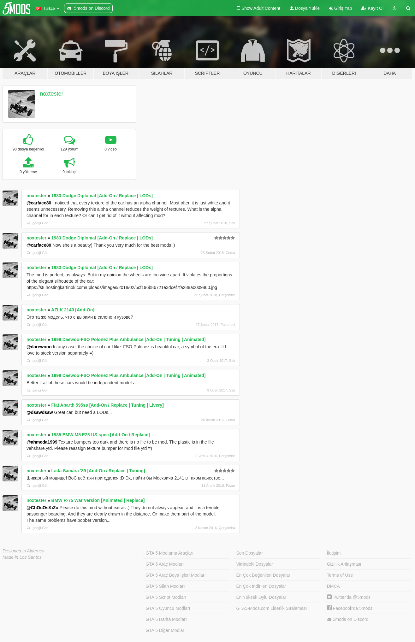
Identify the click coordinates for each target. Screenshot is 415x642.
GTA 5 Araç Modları (164, 564)
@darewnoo (39, 346)
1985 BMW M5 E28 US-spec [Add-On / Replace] (100, 434)
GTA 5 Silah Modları (165, 586)
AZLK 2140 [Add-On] (72, 309)
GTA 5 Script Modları (165, 597)
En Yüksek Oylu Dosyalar (261, 597)
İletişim (334, 553)
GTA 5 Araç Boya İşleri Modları (175, 575)
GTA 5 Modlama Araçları (169, 553)
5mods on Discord (348, 619)
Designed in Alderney (23, 550)
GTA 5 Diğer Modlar (164, 630)
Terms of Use (340, 575)
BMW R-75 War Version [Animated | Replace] (98, 500)
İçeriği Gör (37, 223)
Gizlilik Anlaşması (344, 564)
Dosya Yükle (305, 8)
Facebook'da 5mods (350, 608)
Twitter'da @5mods (349, 597)
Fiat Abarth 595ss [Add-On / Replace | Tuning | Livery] (107, 405)
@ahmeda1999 (42, 442)
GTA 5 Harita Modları (166, 619)
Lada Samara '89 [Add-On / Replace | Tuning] (98, 470)
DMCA (333, 586)
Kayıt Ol (372, 8)
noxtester (51, 94)
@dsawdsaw (40, 412)
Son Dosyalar (249, 553)
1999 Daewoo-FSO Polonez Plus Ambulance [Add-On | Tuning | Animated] (128, 339)
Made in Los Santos (22, 557)
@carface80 (39, 202)
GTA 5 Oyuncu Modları (167, 608)
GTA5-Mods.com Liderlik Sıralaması (271, 608)
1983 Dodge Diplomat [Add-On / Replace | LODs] (102, 195)
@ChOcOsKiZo (42, 507)
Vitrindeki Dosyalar (254, 564)
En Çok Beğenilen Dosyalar (263, 575)
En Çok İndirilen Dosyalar (261, 586)
